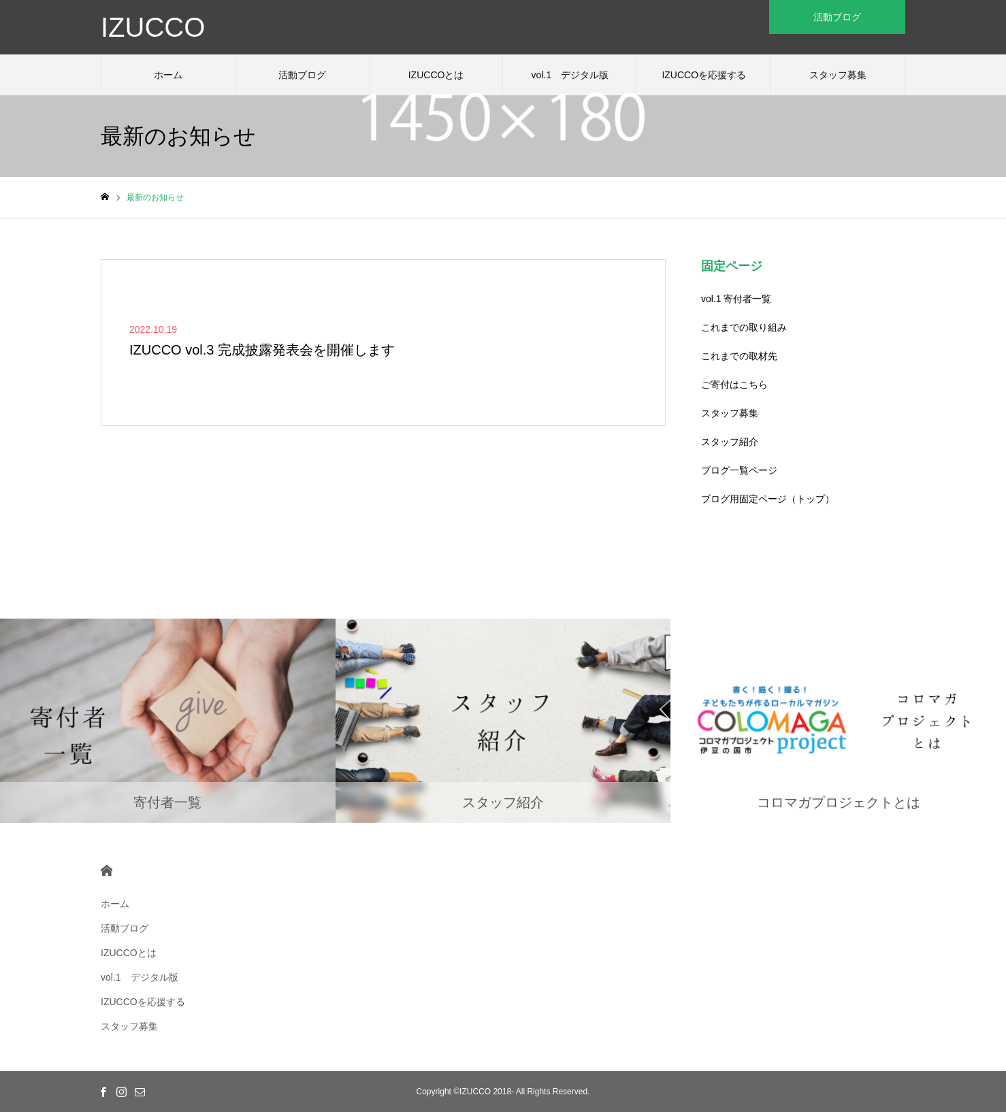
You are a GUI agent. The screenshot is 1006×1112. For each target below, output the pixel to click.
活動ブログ (302, 74)
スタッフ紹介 (729, 441)
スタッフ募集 (837, 74)
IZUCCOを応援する (704, 74)
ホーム (168, 74)
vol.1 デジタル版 (570, 74)
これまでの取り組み (744, 327)
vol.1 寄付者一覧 (736, 298)
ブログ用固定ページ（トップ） (767, 498)
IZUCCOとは (436, 74)
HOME (106, 871)
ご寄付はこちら (734, 384)
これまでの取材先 (739, 355)
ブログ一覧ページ (739, 470)
